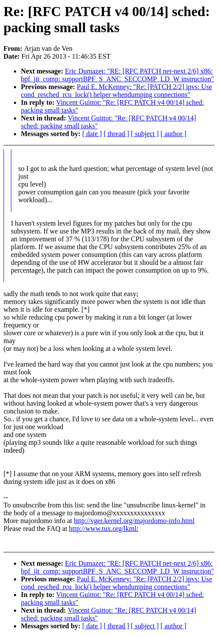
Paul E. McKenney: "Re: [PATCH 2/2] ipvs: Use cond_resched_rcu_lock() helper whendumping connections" (116, 90)
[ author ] (174, 133)
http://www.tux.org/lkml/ (103, 528)
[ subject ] (145, 133)
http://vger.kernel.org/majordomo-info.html (134, 520)
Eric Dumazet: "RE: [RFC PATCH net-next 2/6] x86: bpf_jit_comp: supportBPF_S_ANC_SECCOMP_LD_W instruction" (117, 75)
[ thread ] (116, 133)
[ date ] (92, 133)
